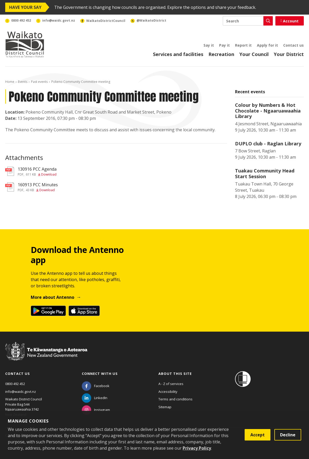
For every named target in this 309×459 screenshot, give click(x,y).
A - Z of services (170, 383)
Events (22, 81)
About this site (175, 373)
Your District (289, 54)
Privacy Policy (197, 448)
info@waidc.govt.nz (20, 391)
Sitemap (164, 407)
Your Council (254, 54)
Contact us (293, 45)
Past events (39, 81)
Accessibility (167, 391)
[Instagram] (96, 409)
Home (9, 81)
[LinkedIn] (94, 397)
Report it (243, 45)
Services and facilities (178, 54)
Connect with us (100, 373)
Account (290, 20)
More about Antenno (52, 297)
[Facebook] (95, 385)
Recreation (221, 54)
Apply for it (267, 45)
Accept (257, 435)
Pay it (224, 45)
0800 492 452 (15, 383)
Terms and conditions (175, 399)
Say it (208, 45)
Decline (287, 435)
